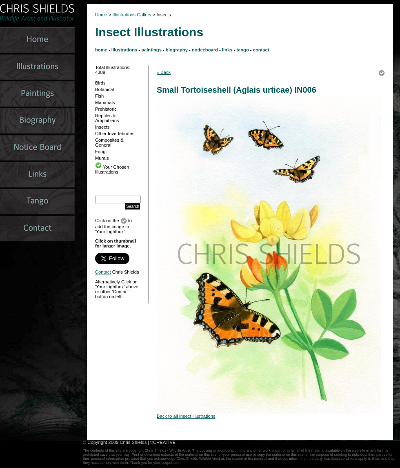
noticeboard (205, 49)
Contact (103, 272)
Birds (100, 82)
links (227, 49)
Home (101, 14)
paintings (151, 49)
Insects (102, 127)
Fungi (101, 151)
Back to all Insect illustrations (186, 416)
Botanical (104, 89)
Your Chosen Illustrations (112, 169)
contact (261, 49)
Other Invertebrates (114, 133)
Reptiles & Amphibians (107, 118)
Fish (99, 96)
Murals (102, 158)
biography (177, 49)
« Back (164, 72)
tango (242, 49)
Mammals (105, 102)
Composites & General (109, 142)
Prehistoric (106, 109)
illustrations (124, 49)
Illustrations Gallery (131, 14)
